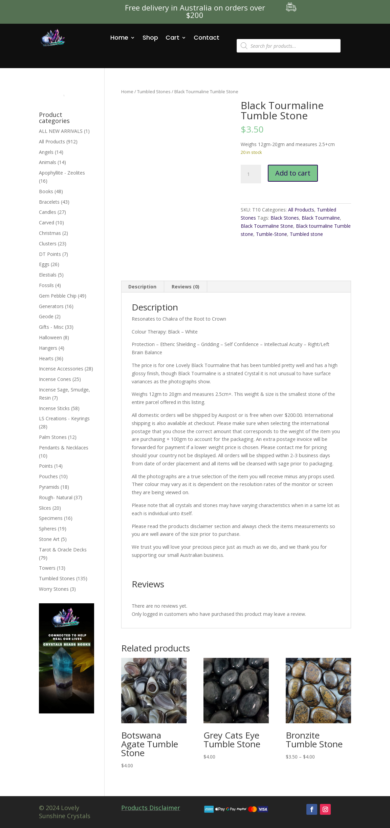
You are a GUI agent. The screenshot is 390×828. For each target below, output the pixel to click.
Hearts (46, 358)
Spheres (48, 528)
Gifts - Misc (51, 327)
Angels (46, 152)
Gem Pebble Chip (58, 295)
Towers (47, 568)
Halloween (50, 337)
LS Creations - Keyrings (64, 418)
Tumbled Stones (154, 91)
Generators (51, 306)
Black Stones (284, 218)
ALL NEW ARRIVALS (61, 131)
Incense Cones (55, 379)
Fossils (46, 285)
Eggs (44, 264)
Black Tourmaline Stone (267, 226)
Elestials (48, 274)
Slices (45, 508)
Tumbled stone (306, 234)
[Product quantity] (251, 174)
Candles (47, 212)
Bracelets (49, 202)
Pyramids (49, 487)
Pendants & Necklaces (63, 447)
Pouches (48, 476)
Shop (150, 37)
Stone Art (49, 539)
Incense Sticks (54, 408)
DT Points (50, 254)
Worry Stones (54, 589)
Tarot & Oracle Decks (63, 549)
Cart (172, 37)
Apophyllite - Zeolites (62, 172)
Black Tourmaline (321, 218)
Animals (47, 162)
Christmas (50, 233)
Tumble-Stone (271, 234)
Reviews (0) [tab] (185, 286)
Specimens (51, 518)
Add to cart (292, 173)
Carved (46, 222)
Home (119, 37)
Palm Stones (53, 437)
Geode (46, 316)
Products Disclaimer (150, 808)
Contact (206, 37)
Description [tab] (142, 286)
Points (46, 466)
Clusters (48, 243)
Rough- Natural (55, 497)
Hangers (48, 348)
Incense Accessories (61, 368)
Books (46, 191)
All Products (301, 209)
